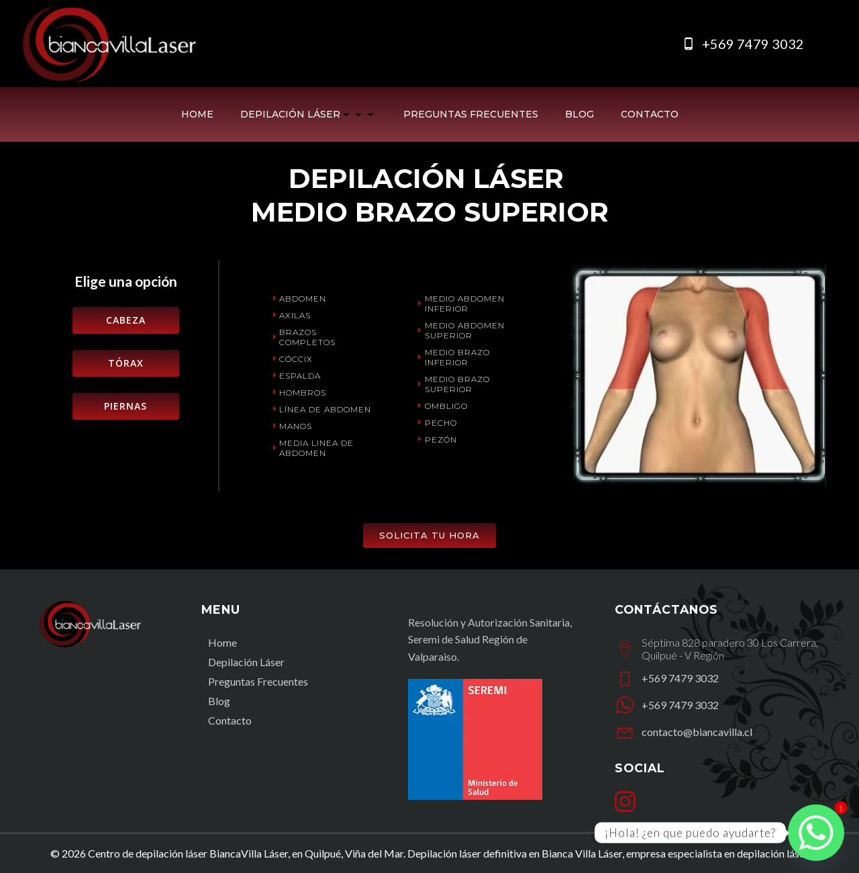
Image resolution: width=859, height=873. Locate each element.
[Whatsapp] (816, 832)
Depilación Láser (308, 114)
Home (197, 114)
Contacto (649, 114)
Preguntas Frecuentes (470, 114)
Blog (579, 114)
